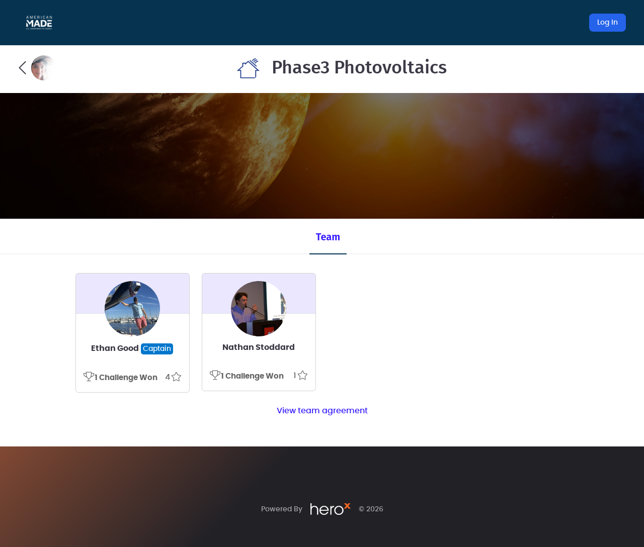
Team (328, 237)
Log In (607, 22)
